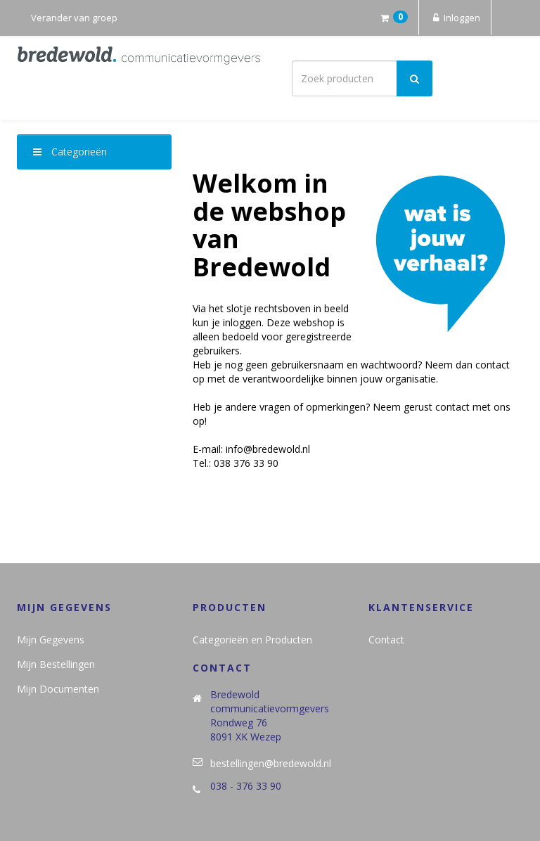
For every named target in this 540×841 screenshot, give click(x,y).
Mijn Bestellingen (56, 664)
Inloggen (455, 17)
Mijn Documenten (58, 688)
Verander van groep (74, 17)
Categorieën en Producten (252, 639)
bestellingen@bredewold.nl (270, 763)
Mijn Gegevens (50, 639)
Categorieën (70, 151)
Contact (386, 639)
